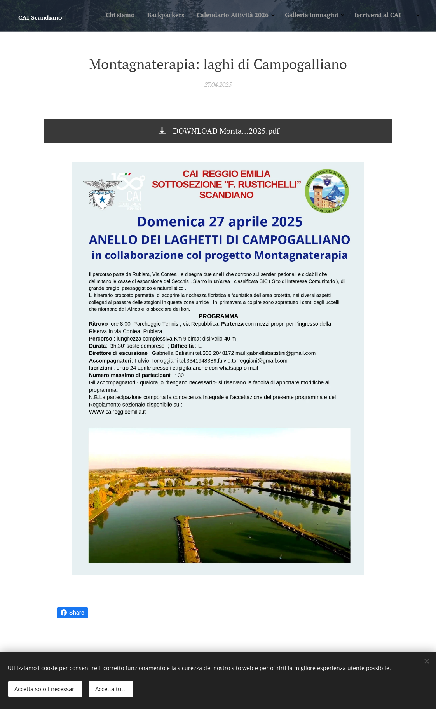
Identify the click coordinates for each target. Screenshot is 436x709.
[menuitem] (333, 16)
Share (72, 612)
